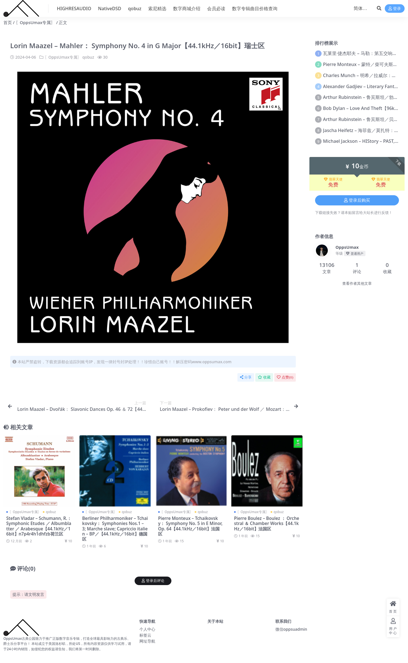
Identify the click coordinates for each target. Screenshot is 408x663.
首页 (7, 22)
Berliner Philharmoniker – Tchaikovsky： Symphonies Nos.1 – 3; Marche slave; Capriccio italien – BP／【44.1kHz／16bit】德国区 (115, 528)
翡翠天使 (333, 179)
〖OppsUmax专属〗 (35, 22)
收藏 (264, 377)
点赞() (285, 377)
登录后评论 (153, 581)
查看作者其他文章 (357, 283)
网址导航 (147, 641)
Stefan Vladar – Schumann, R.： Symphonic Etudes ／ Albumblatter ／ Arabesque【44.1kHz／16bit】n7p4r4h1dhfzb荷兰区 (38, 526)
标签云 (145, 635)
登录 (394, 9)
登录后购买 (357, 200)
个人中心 (147, 629)
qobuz (88, 57)
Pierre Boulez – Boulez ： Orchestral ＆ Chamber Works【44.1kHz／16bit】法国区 (266, 523)
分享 (246, 377)
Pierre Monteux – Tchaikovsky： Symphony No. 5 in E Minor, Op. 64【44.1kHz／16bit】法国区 (190, 526)
